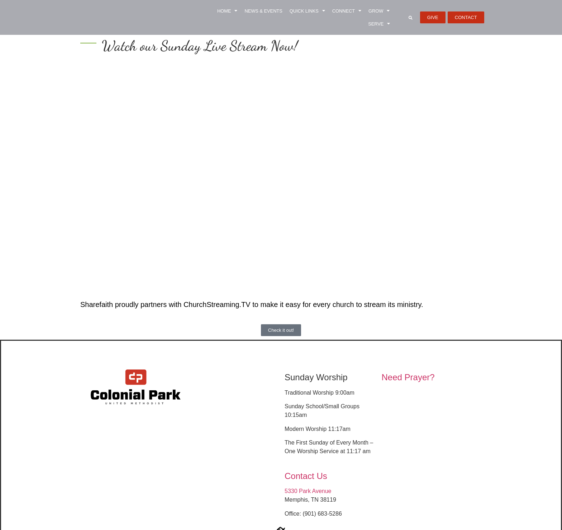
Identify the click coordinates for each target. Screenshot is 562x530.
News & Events (263, 11)
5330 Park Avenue (308, 491)
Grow (379, 11)
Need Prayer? (408, 377)
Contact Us (306, 476)
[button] (410, 17)
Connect (346, 11)
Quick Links (307, 11)
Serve (379, 24)
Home (227, 11)
